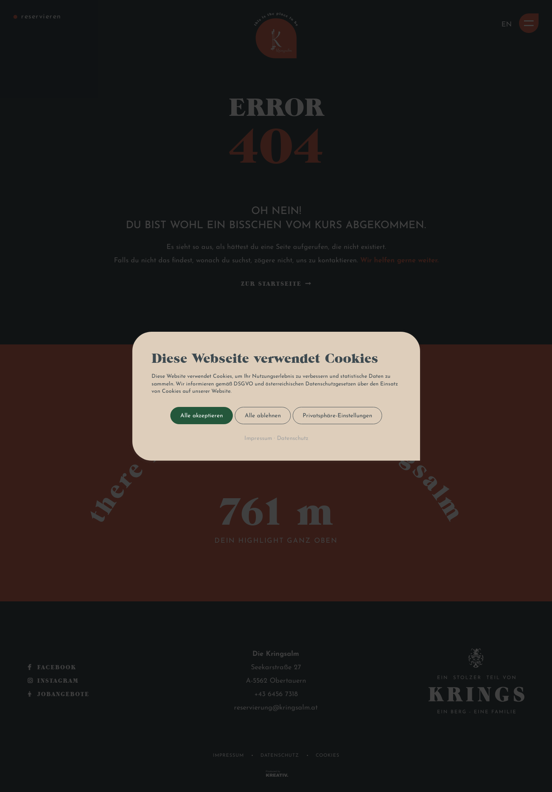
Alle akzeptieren (201, 415)
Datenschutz (292, 438)
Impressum (258, 438)
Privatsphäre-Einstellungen (337, 415)
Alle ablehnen (263, 415)
